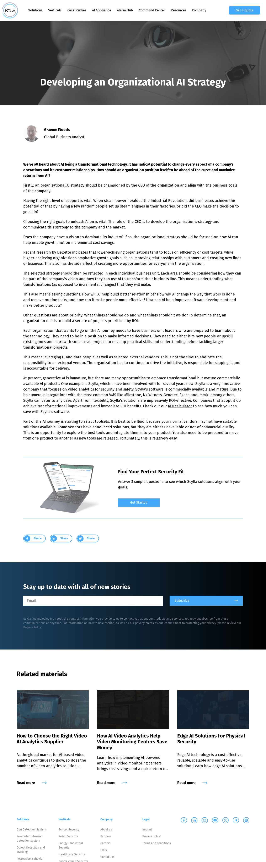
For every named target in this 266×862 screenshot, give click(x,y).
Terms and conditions (156, 843)
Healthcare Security (72, 854)
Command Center (152, 10)
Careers (105, 843)
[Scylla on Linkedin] (194, 820)
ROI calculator (180, 406)
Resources (178, 10)
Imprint (147, 829)
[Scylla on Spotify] (246, 820)
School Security (69, 829)
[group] (180, 500)
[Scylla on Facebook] (184, 820)
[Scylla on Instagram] (205, 820)
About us (106, 829)
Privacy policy (151, 836)
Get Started (139, 502)
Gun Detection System (31, 829)
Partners (105, 836)
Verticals (55, 10)
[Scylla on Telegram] (236, 820)
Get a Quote (245, 10)
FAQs (103, 850)
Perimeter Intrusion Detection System (29, 838)
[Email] (93, 601)
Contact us (107, 857)
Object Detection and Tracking (31, 850)
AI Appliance (101, 10)
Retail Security (68, 836)
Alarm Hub (125, 10)
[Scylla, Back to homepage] (10, 10)
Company (199, 10)
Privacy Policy (32, 627)
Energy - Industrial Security (71, 845)
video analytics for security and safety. (101, 389)
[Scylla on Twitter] (225, 820)
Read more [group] (32, 782)
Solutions (35, 10)
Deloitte (64, 252)
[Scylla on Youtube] (215, 820)
